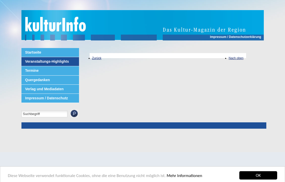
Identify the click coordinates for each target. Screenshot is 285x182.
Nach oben (236, 58)
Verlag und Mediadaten (44, 89)
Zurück (96, 58)
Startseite (33, 52)
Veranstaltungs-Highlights (47, 61)
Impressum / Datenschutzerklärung (235, 37)
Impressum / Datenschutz (46, 98)
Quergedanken (37, 80)
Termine (32, 71)
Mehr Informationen (184, 176)
